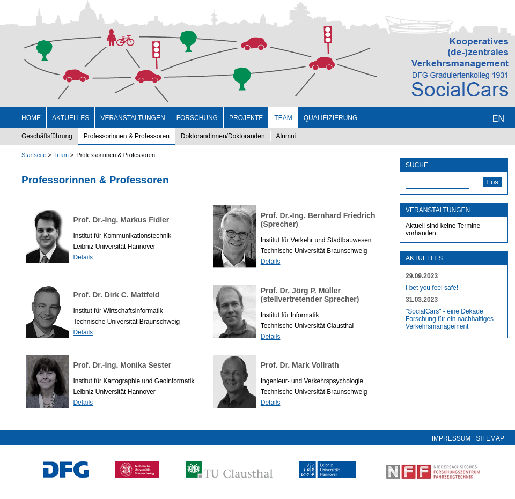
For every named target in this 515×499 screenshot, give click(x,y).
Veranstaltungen (132, 118)
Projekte (246, 118)
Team (283, 118)
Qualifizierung (331, 118)
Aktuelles (70, 118)
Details (83, 257)
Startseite (33, 155)
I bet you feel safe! (432, 288)
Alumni (286, 136)
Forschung (197, 118)
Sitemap (490, 438)
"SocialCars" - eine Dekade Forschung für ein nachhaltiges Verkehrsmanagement (450, 319)
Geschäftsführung (46, 136)
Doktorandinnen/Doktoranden (223, 136)
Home (31, 118)
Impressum (451, 438)
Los (493, 182)
